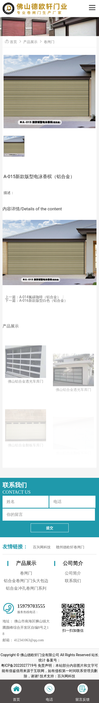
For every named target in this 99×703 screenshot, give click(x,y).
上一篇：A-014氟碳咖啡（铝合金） (33, 297)
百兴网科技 (42, 547)
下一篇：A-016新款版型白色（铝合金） (36, 300)
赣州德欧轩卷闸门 (70, 547)
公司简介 (73, 563)
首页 (13, 42)
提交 (49, 528)
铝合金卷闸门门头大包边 (26, 581)
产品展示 (30, 42)
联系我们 (73, 581)
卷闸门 (49, 42)
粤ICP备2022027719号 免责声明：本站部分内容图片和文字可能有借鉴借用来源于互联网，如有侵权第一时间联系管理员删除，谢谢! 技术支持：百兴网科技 (49, 670)
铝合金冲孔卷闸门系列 (26, 588)
